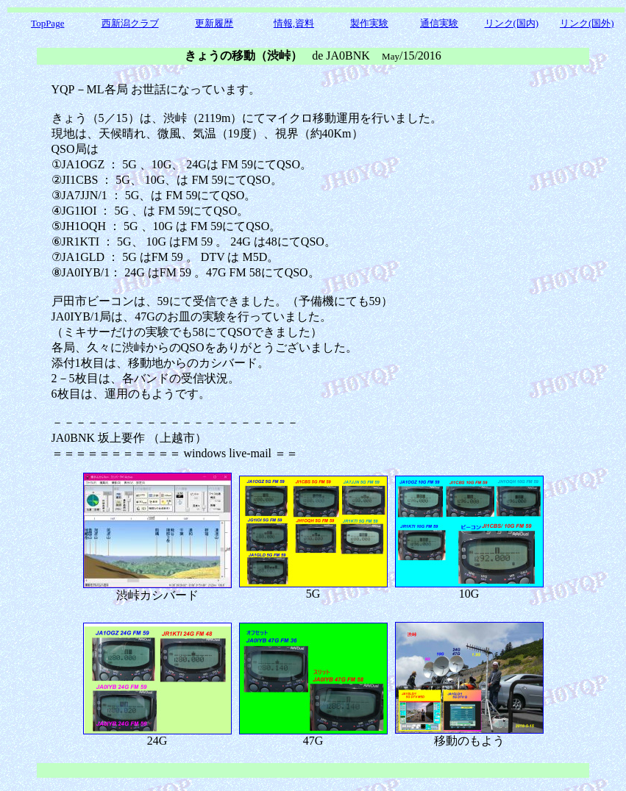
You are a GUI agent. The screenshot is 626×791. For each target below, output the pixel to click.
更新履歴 (214, 23)
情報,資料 (294, 23)
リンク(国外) (587, 23)
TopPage (47, 23)
